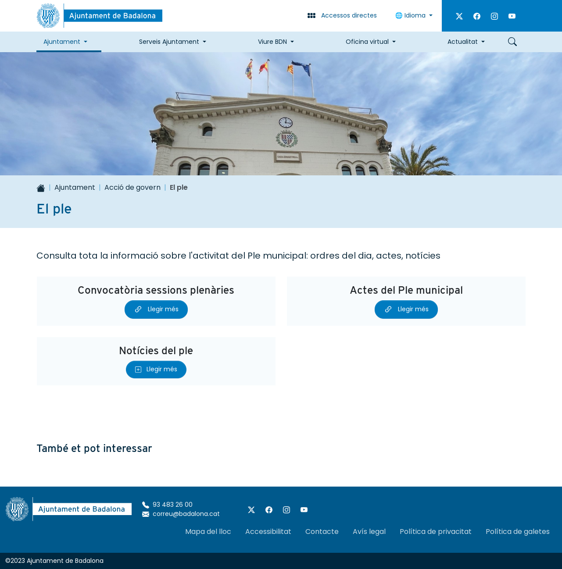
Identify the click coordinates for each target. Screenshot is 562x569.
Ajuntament (74, 187)
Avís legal (369, 531)
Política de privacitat (436, 531)
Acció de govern (132, 187)
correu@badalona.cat (181, 513)
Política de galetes (518, 531)
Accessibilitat (268, 531)
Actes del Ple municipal (406, 290)
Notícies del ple (156, 350)
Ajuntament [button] (61, 41)
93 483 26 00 (167, 504)
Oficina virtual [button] (367, 41)
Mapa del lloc (208, 531)
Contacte (322, 531)
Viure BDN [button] (272, 41)
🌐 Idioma (411, 15)
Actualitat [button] (462, 41)
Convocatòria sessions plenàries (156, 290)
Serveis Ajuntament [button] (169, 41)
